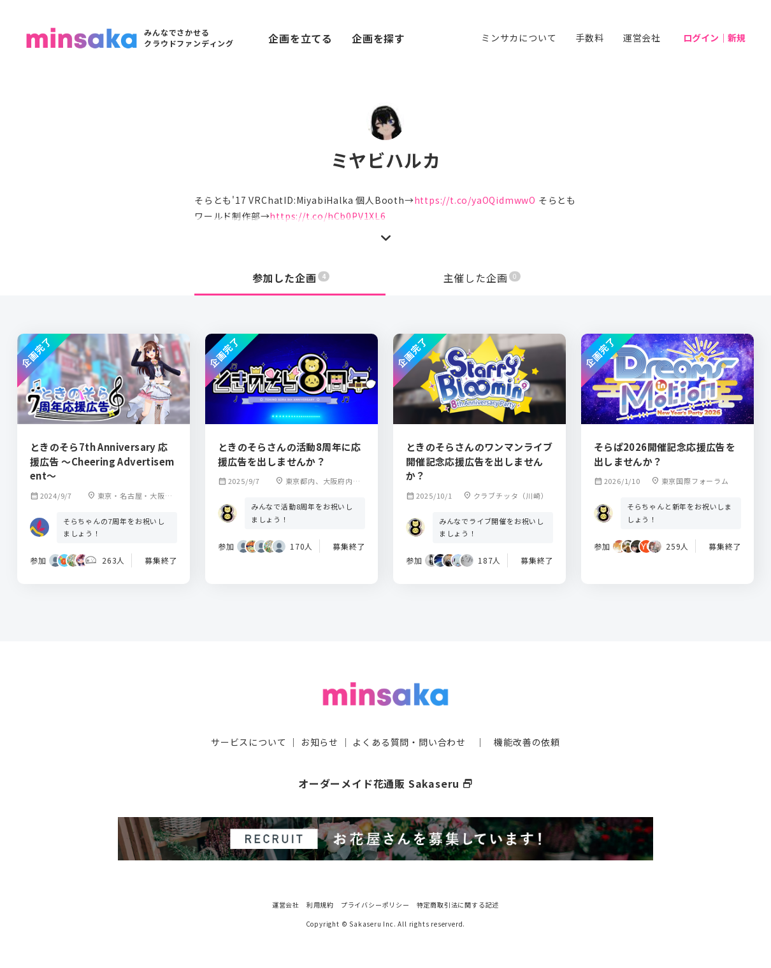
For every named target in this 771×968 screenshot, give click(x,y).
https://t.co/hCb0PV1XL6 (328, 216)
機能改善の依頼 (527, 742)
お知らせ (319, 742)
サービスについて (248, 742)
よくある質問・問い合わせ (409, 742)
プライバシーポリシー (375, 904)
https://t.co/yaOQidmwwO (475, 200)
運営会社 (642, 37)
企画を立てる (300, 38)
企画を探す (378, 38)
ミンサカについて (518, 37)
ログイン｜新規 (714, 37)
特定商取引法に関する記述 (458, 904)
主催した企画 (482, 277)
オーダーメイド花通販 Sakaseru (385, 783)
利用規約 (320, 904)
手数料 (589, 37)
